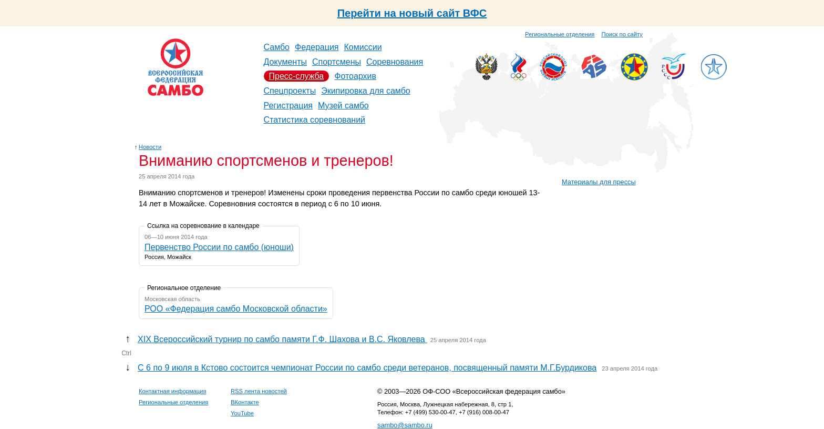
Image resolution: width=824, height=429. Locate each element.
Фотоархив (355, 76)
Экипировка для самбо (365, 90)
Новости (150, 147)
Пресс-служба (296, 76)
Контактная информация (173, 391)
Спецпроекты (290, 90)
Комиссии (363, 47)
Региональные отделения (559, 34)
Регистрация (288, 105)
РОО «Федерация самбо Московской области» (236, 308)
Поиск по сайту (622, 34)
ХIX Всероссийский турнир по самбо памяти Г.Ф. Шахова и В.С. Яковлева (282, 339)
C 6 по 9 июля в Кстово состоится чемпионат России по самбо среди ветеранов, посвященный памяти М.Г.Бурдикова (367, 367)
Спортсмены (336, 61)
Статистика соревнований (315, 119)
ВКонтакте (245, 402)
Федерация (317, 47)
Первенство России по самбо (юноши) (219, 247)
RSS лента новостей (259, 391)
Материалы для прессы (599, 182)
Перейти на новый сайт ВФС (412, 13)
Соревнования (394, 61)
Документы (285, 61)
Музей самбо (343, 105)
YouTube (242, 413)
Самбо (277, 47)
